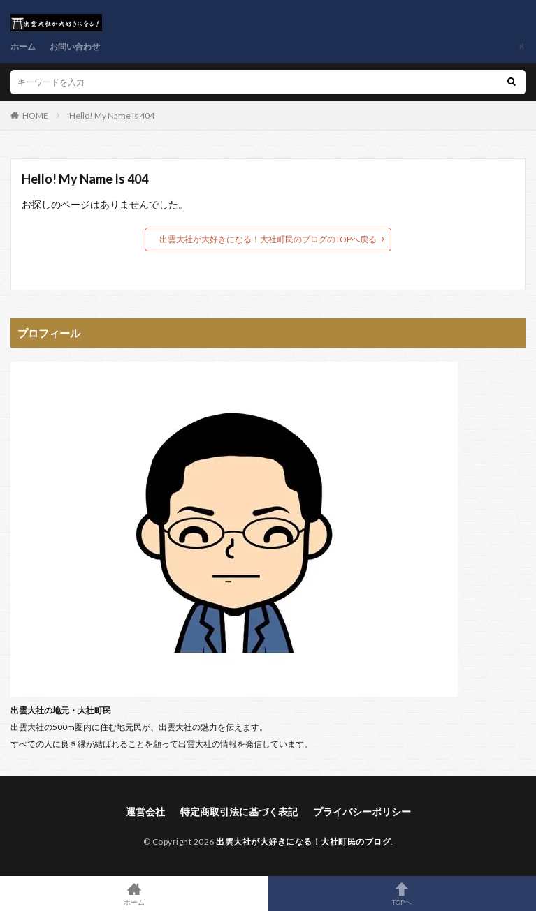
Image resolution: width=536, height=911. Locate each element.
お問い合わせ (75, 46)
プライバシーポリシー (362, 811)
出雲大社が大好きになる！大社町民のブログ (303, 841)
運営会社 (145, 811)
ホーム (23, 46)
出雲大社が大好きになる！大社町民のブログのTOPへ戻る (268, 239)
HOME (35, 115)
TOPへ (402, 893)
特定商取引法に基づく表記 (239, 811)
